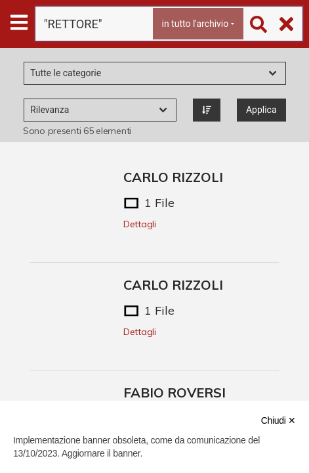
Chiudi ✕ (278, 420)
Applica (261, 109)
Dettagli (139, 224)
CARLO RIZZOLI (173, 177)
